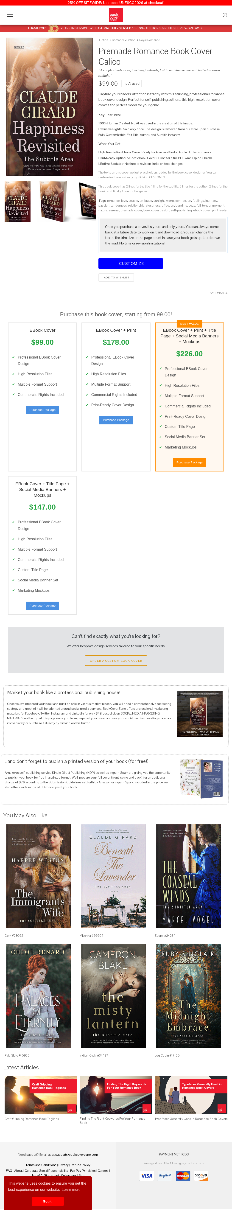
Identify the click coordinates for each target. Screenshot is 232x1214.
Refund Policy (80, 1170)
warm (170, 201)
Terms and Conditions (41, 1170)
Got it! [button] (48, 1201)
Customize (130, 263)
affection (168, 205)
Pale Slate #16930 (17, 1061)
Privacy (64, 1170)
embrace (146, 201)
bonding (181, 205)
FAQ (9, 1176)
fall (199, 205)
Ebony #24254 (165, 941)
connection (183, 201)
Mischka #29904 (91, 941)
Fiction (103, 40)
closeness (153, 205)
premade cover (131, 210)
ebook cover (202, 210)
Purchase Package (42, 411)
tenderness (119, 205)
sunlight (159, 201)
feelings (198, 201)
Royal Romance (149, 40)
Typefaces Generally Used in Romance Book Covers (191, 1124)
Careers (103, 1176)
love (124, 201)
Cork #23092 (14, 941)
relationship (136, 205)
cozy (192, 205)
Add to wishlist (116, 277)
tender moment (213, 205)
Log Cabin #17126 (167, 1061)
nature (102, 210)
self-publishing (181, 210)
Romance (118, 40)
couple (133, 201)
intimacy (211, 201)
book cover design (156, 210)
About (18, 1176)
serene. (114, 210)
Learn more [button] (71, 1190)
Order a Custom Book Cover (116, 666)
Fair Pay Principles (83, 1176)
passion (103, 205)
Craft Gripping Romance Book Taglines (32, 1124)
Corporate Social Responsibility (46, 1176)
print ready (219, 210)
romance (113, 201)
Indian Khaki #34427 (94, 1061)
